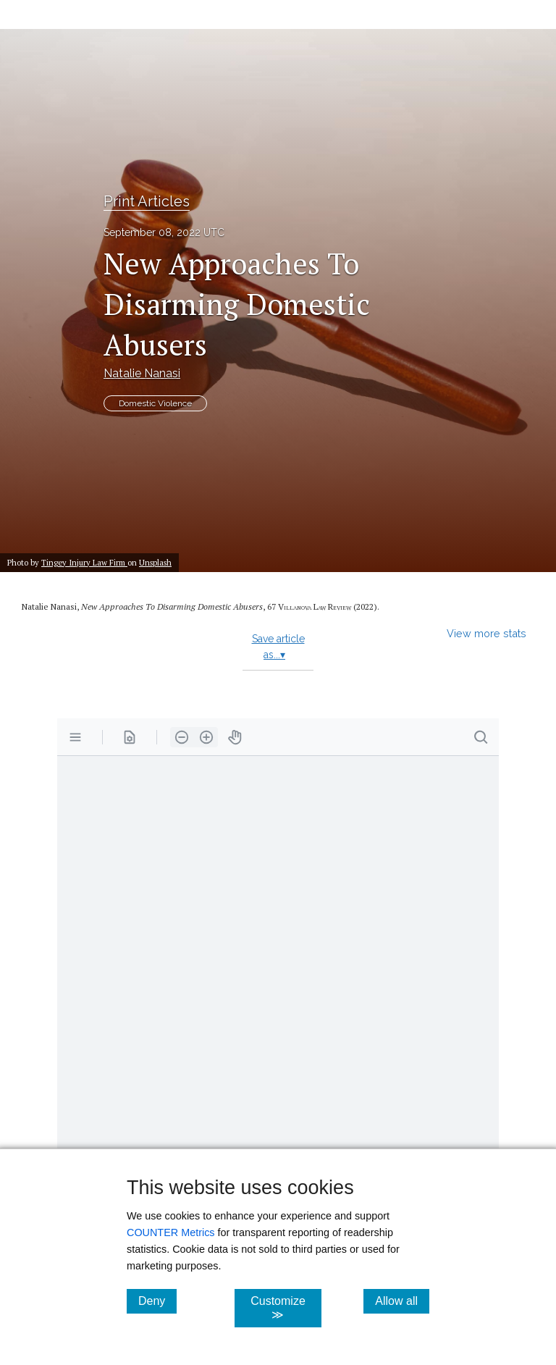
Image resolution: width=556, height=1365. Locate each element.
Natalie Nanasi (142, 373)
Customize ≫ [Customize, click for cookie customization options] (285, 1308)
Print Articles (147, 201)
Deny (157, 1300)
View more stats (486, 633)
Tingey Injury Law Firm (84, 562)
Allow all (402, 1300)
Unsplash (155, 562)
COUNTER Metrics (171, 1232)
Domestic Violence (155, 403)
